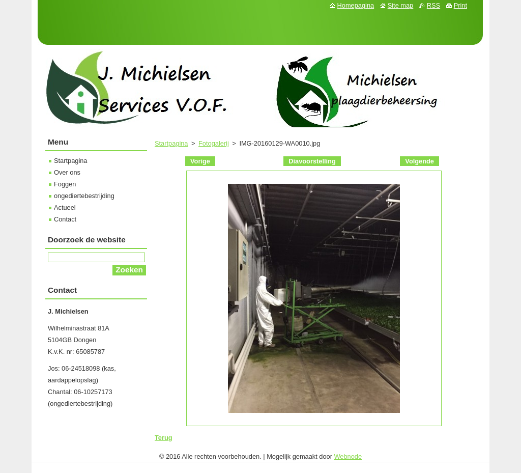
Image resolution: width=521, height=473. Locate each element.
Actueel (65, 207)
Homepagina (355, 5)
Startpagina (171, 143)
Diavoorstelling (311, 161)
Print (460, 5)
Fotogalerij (213, 143)
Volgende (419, 161)
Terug (163, 437)
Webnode (348, 456)
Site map (401, 5)
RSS (433, 5)
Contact (65, 219)
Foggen (65, 184)
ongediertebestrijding (84, 196)
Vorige (200, 161)
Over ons (67, 172)
